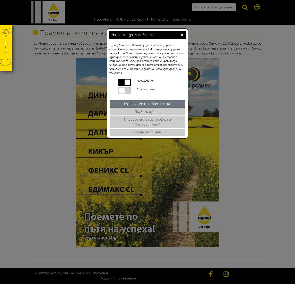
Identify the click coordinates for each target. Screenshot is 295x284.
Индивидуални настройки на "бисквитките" (147, 122)
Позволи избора (147, 112)
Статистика (146, 89)
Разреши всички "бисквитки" (147, 104)
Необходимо (145, 80)
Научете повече (147, 132)
